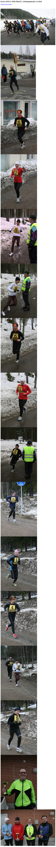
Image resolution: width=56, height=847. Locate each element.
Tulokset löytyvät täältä (6, 4)
